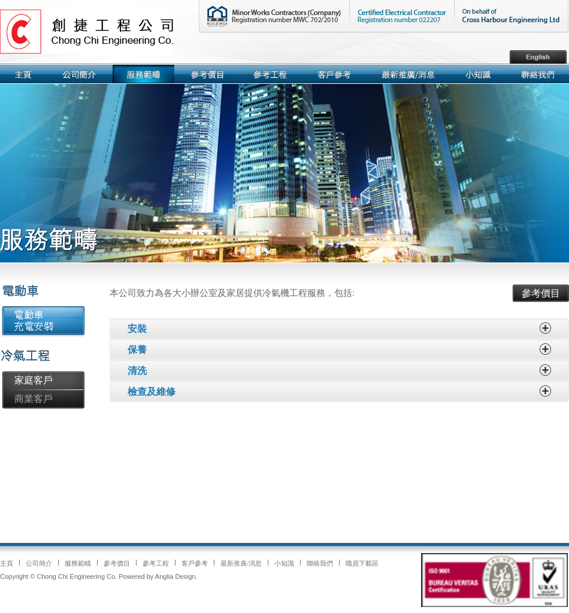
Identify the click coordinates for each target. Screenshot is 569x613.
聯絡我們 (320, 563)
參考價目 (541, 293)
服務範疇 (78, 563)
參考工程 (156, 563)
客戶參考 (194, 563)
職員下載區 (362, 563)
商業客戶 (33, 399)
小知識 (284, 563)
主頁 (6, 563)
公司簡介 (39, 563)
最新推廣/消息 (241, 563)
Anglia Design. (176, 576)
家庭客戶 (33, 380)
